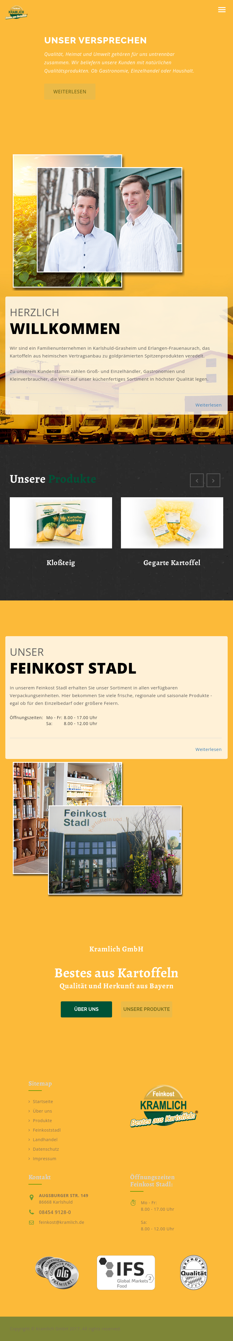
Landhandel (43, 1139)
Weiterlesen (209, 405)
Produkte (40, 1120)
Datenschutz (43, 1149)
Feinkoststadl (44, 1130)
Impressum (42, 1158)
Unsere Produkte (146, 1009)
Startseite (40, 1101)
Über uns (86, 1009)
